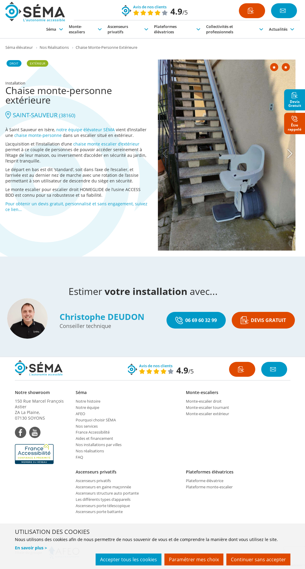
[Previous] (164, 153)
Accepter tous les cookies (128, 559)
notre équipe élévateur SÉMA (85, 129)
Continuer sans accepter (258, 559)
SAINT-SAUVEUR (40, 115)
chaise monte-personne (38, 135)
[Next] (289, 153)
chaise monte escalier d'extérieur (106, 144)
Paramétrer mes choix (194, 559)
